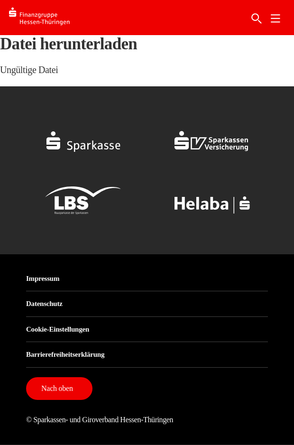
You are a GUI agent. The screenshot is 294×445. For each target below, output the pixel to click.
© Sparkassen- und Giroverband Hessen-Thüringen (99, 420)
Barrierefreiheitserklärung (65, 354)
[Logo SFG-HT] (47, 17)
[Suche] (256, 18)
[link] (275, 18)
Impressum (42, 278)
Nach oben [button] (57, 388)
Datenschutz (44, 303)
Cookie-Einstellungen (57, 329)
